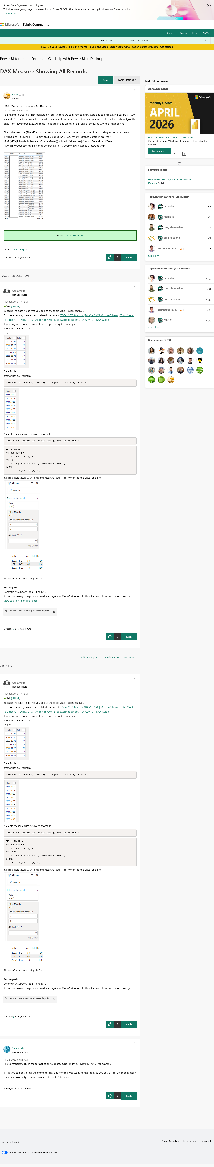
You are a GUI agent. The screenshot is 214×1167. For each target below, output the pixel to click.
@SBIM (15, 306)
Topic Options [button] (126, 80)
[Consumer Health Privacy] (44, 1156)
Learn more (9, 13)
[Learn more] (159, 151)
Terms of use (189, 1143)
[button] (105, 79)
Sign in (183, 32)
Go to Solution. (74, 235)
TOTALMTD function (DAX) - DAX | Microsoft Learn (89, 315)
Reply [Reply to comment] (129, 638)
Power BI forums (13, 58)
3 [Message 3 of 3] (13, 630)
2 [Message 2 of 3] (13, 1091)
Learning (130, 24)
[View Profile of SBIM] (15, 94)
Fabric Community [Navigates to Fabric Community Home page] (36, 24)
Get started (166, 47)
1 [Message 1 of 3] (13, 257)
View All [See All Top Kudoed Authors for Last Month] (154, 327)
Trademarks (206, 1143)
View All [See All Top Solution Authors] (154, 256)
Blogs (117, 24)
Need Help (19, 249)
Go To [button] (206, 32)
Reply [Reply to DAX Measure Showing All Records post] (129, 257)
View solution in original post (20, 602)
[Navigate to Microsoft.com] (9, 24)
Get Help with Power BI (66, 58)
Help (194, 32)
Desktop (96, 58)
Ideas (86, 24)
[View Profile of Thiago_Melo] (19, 1051)
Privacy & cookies (170, 1143)
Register (170, 32)
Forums (57, 24)
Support (145, 24)
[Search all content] (169, 40)
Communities (101, 24)
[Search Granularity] (113, 40)
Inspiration (72, 24)
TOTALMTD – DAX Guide (94, 319)
